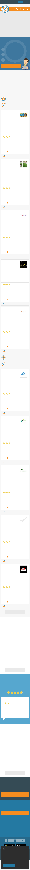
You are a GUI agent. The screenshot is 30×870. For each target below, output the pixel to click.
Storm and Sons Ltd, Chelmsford (12, 700)
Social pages (5, 834)
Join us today (15, 794)
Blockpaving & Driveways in (15, 736)
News (3, 831)
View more (15, 612)
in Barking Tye (15, 629)
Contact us (4, 829)
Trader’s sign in (24, 5)
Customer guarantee (22, 834)
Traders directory (21, 826)
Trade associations (21, 821)
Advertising (4, 824)
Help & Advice (5, 826)
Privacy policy (20, 824)
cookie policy (7, 861)
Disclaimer (19, 829)
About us (3, 821)
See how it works (15, 813)
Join (19, 2)
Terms (17, 831)
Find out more (20, 106)
